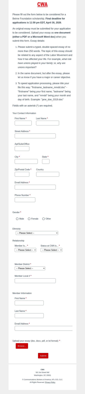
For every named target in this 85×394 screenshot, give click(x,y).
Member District (23, 264)
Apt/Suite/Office (22, 144)
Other (48, 219)
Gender (30, 212)
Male (21, 219)
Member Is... (22, 246)
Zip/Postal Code (23, 169)
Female (34, 219)
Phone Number (23, 195)
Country (40, 169)
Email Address (22, 182)
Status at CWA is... (50, 246)
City (17, 157)
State (45, 157)
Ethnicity (17, 229)
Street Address (23, 131)
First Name (21, 118)
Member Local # (23, 276)
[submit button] (43, 355)
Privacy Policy (50, 382)
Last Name (42, 118)
